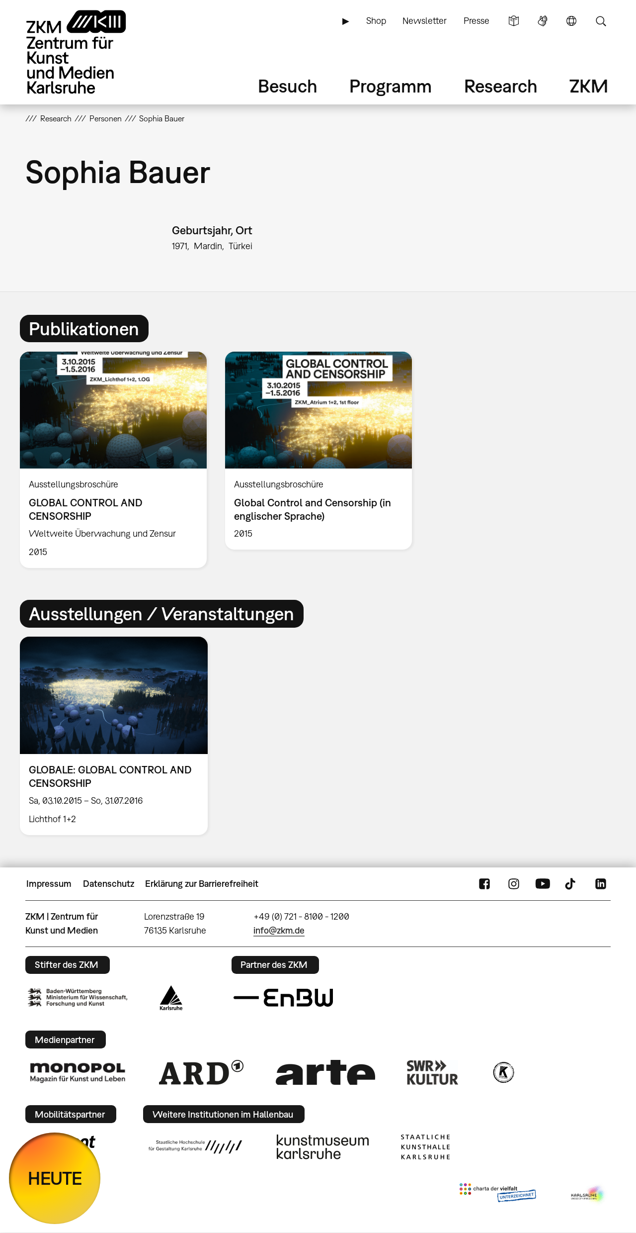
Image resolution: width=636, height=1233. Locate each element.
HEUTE (55, 1178)
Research (501, 85)
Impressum (49, 883)
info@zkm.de (279, 930)
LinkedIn (601, 884)
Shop (376, 20)
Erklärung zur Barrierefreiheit (201, 883)
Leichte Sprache (514, 21)
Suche (601, 21)
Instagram (514, 884)
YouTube (543, 884)
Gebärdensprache (543, 21)
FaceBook (484, 884)
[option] (113, 460)
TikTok (571, 884)
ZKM (588, 85)
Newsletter (424, 20)
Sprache (571, 21)
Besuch (288, 85)
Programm (390, 85)
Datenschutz (108, 883)
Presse (476, 20)
